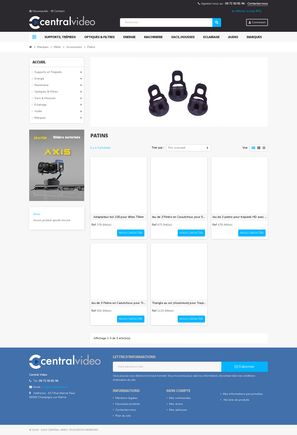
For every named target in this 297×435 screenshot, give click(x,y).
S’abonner (245, 366)
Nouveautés (38, 11)
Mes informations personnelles (243, 394)
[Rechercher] (170, 22)
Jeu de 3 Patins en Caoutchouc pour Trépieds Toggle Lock (118, 303)
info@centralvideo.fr (55, 387)
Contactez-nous (257, 4)
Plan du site (123, 416)
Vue (244, 148)
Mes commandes (180, 398)
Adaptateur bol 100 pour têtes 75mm (118, 217)
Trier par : (158, 148)
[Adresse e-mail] (167, 367)
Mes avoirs (176, 404)
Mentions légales (126, 398)
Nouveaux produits (127, 404)
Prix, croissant (176, 148)
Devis (36, 214)
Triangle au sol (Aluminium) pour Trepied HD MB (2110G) (179, 303)
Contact (57, 11)
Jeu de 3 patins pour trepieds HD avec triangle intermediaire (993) (239, 217)
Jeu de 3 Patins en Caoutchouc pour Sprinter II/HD (179, 217)
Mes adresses (178, 410)
